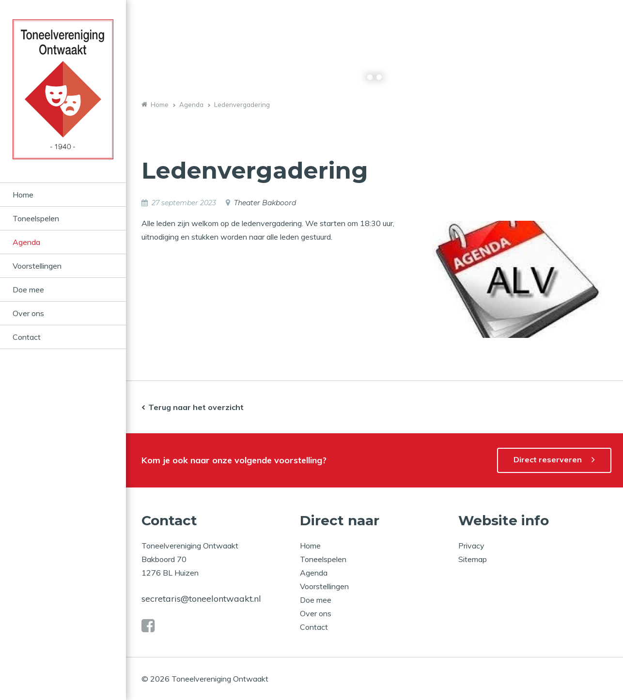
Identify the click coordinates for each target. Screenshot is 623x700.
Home (23, 194)
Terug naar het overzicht (196, 407)
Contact (27, 337)
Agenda (26, 242)
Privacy (471, 545)
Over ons (28, 313)
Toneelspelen (36, 218)
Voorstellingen (37, 266)
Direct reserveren (548, 459)
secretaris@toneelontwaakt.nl (201, 598)
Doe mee (28, 289)
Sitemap (472, 559)
